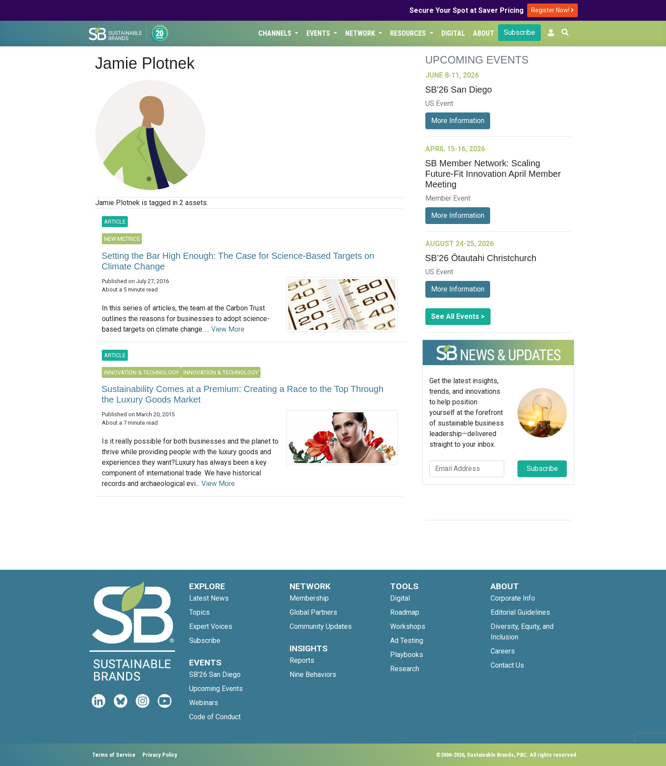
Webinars (203, 703)
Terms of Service (113, 754)
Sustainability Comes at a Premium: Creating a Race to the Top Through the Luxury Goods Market (243, 394)
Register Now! (552, 10)
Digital (453, 33)
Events (319, 33)
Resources (409, 33)
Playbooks (406, 654)
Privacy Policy (159, 754)
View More (228, 329)
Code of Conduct (215, 717)
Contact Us (507, 665)
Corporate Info (513, 598)
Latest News (209, 598)
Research (404, 669)
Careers (503, 651)
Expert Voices (210, 626)
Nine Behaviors (313, 674)
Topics (199, 612)
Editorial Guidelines (520, 612)
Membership (309, 598)
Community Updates (321, 626)
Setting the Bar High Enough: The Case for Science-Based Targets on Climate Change (238, 261)
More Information (457, 120)
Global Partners (313, 612)
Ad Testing (406, 640)
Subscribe (519, 32)
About (483, 33)
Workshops (407, 626)
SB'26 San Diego (215, 674)
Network (361, 33)
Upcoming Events (216, 688)
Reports (302, 660)
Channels (275, 33)
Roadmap (404, 612)
